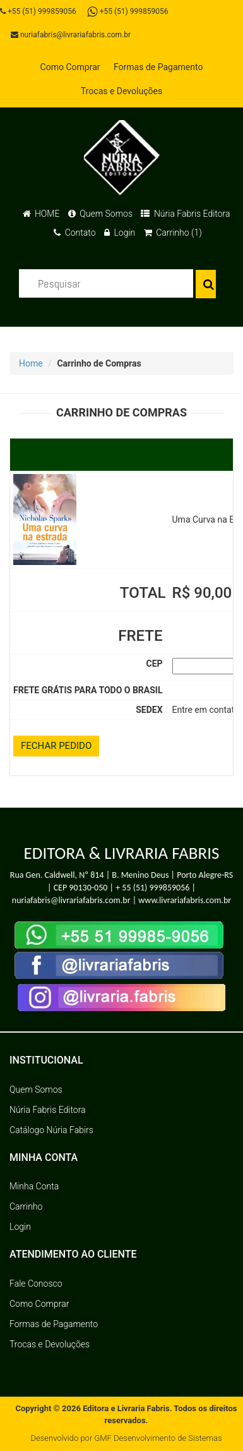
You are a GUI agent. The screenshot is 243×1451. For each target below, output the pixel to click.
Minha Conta (34, 1186)
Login (119, 233)
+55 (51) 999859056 (38, 11)
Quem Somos (100, 214)
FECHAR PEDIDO (56, 745)
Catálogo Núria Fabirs (51, 1130)
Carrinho (25, 1206)
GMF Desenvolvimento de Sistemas (158, 1438)
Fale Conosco (35, 1283)
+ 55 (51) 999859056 (152, 887)
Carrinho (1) (173, 233)
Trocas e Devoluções (121, 91)
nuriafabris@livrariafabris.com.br (71, 34)
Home (31, 363)
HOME (41, 214)
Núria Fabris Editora (185, 214)
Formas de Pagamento (158, 67)
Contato (74, 233)
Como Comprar (70, 67)
